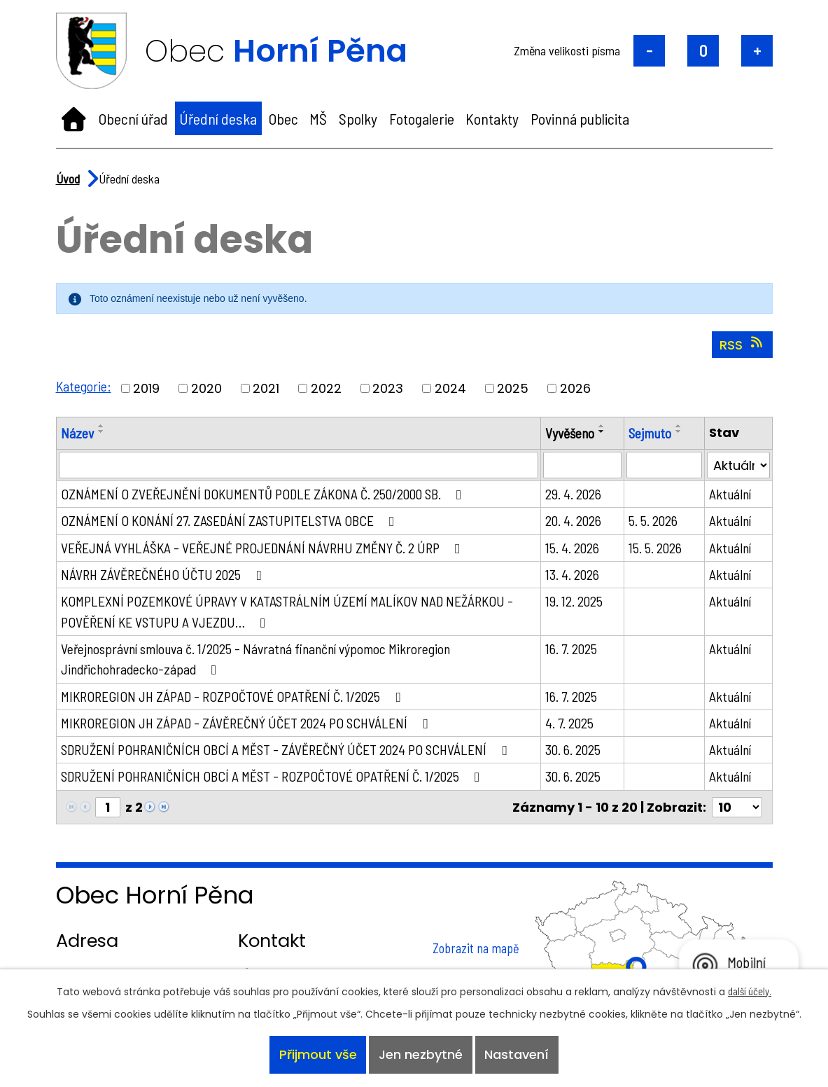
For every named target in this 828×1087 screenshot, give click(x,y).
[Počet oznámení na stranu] (737, 811)
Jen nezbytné (421, 1054)
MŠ (318, 118)
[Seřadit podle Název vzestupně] (101, 426)
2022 (326, 388)
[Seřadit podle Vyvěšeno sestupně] (603, 431)
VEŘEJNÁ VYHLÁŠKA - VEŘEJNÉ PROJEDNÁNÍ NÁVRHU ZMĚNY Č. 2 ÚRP (266, 548)
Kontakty (492, 118)
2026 (576, 388)
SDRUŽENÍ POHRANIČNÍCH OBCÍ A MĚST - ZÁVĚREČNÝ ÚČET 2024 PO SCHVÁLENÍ (290, 752)
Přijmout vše (317, 1054)
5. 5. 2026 (653, 521)
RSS (742, 344)
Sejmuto (651, 432)
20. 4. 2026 (575, 521)
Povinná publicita (580, 118)
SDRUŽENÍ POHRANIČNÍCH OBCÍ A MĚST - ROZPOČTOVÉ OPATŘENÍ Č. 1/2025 (277, 779)
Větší (757, 51)
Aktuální (730, 494)
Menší (649, 51)
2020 (207, 388)
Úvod (74, 118)
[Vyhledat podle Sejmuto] (664, 465)
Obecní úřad (133, 118)
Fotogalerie (421, 118)
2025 (513, 388)
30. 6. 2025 (574, 752)
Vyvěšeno (571, 432)
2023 (388, 388)
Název (77, 432)
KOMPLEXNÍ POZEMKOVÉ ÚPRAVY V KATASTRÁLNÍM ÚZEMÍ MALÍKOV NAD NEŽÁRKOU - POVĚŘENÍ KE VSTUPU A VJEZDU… (293, 613)
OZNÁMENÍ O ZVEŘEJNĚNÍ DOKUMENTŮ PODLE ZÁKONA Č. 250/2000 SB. (266, 494)
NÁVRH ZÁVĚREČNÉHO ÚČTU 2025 (165, 575)
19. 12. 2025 (575, 602)
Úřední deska (218, 118)
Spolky (358, 118)
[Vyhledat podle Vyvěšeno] (583, 465)
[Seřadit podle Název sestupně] (101, 431)
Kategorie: (84, 386)
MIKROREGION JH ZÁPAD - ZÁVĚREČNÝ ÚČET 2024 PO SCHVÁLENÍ (250, 725)
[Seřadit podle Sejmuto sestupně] (680, 431)
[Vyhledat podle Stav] (738, 465)
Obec (283, 118)
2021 (266, 388)
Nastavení (518, 1054)
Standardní (703, 51)
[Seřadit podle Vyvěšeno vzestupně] (603, 426)
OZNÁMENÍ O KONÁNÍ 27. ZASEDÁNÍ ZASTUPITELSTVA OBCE (233, 521)
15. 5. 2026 (655, 548)
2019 (147, 388)
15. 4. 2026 (574, 548)
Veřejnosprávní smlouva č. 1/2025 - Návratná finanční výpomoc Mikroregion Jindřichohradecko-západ (256, 661)
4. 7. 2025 (571, 725)
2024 (451, 388)
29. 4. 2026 (575, 494)
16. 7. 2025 (572, 650)
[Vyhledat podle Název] (299, 465)
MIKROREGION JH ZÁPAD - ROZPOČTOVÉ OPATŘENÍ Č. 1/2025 (237, 698)
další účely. (749, 989)
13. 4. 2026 (574, 575)
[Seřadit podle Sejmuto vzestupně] (680, 426)
